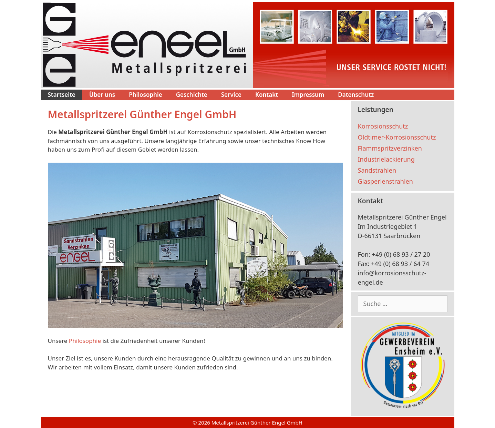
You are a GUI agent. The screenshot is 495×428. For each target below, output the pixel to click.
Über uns (102, 95)
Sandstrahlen (377, 170)
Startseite (61, 95)
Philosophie (145, 95)
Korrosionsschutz (383, 126)
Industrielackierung (386, 159)
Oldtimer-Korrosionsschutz (397, 137)
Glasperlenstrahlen (385, 181)
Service (231, 95)
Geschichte (191, 95)
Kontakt (266, 95)
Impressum (308, 95)
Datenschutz (356, 95)
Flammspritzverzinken (390, 148)
